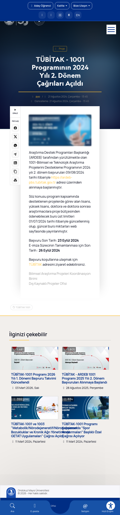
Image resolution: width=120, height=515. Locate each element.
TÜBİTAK (35, 264)
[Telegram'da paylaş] (15, 154)
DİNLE (15, 111)
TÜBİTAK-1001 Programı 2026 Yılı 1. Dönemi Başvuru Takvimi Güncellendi (33, 379)
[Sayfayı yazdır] (15, 180)
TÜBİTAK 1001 (23, 307)
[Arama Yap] (69, 15)
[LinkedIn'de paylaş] (15, 162)
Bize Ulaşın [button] (81, 5)
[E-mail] (35, 508)
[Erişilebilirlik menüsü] (110, 505)
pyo (38, 96)
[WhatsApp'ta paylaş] (15, 145)
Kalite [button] (62, 5)
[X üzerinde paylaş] (15, 136)
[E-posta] (51, 15)
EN (78, 15)
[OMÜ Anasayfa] (42, 15)
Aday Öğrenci (40, 5)
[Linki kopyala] (15, 171)
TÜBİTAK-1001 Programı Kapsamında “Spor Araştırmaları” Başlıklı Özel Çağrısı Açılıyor (82, 430)
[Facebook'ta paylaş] (15, 127)
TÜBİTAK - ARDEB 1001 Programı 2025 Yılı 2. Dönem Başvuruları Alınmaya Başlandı (84, 379)
